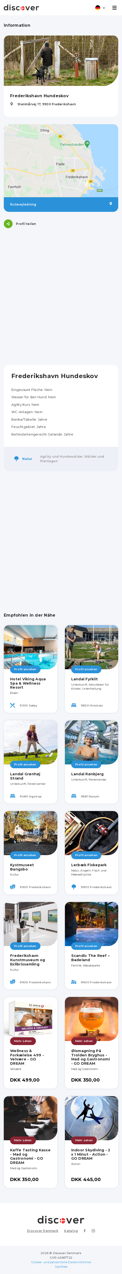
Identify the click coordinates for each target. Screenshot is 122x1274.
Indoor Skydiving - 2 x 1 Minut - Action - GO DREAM (90, 1154)
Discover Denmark (42, 1231)
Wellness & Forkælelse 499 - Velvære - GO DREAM (27, 1057)
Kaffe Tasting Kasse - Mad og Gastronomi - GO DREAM (30, 1156)
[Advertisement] (61, 296)
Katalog (71, 1231)
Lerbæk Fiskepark (89, 865)
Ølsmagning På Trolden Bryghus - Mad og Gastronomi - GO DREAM (90, 1057)
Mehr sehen (23, 1041)
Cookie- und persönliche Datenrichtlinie (61, 1262)
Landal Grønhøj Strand (25, 776)
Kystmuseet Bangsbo (22, 867)
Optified (61, 1266)
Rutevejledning (61, 204)
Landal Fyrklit (84, 679)
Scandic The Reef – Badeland (90, 957)
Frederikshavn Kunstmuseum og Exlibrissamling (27, 959)
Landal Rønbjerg (87, 774)
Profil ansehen (25, 669)
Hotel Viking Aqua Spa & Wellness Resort (28, 683)
